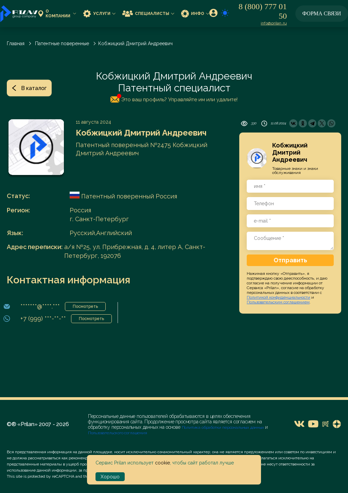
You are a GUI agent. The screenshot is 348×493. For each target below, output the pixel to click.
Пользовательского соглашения (117, 432)
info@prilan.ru (274, 23)
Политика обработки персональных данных (223, 427)
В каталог (29, 88)
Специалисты (148, 13)
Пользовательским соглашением (278, 302)
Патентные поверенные (62, 43)
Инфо (195, 13)
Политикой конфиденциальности (278, 297)
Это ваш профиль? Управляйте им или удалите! (174, 98)
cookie (162, 462)
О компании (57, 14)
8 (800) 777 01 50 (263, 11)
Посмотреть (85, 306)
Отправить (290, 260)
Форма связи (321, 13)
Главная (15, 43)
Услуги (99, 13)
